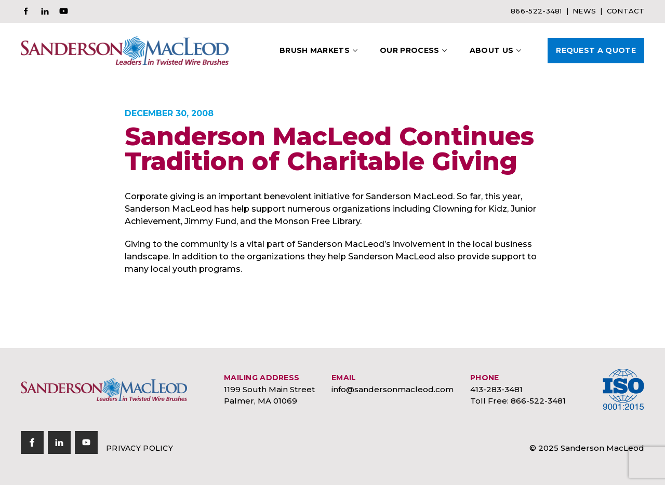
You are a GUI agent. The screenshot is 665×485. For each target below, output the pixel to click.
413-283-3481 (496, 389)
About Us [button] (492, 50)
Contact (625, 11)
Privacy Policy (139, 448)
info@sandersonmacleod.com (392, 389)
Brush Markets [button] (315, 50)
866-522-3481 (536, 11)
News (584, 11)
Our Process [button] (410, 50)
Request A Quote (596, 50)
